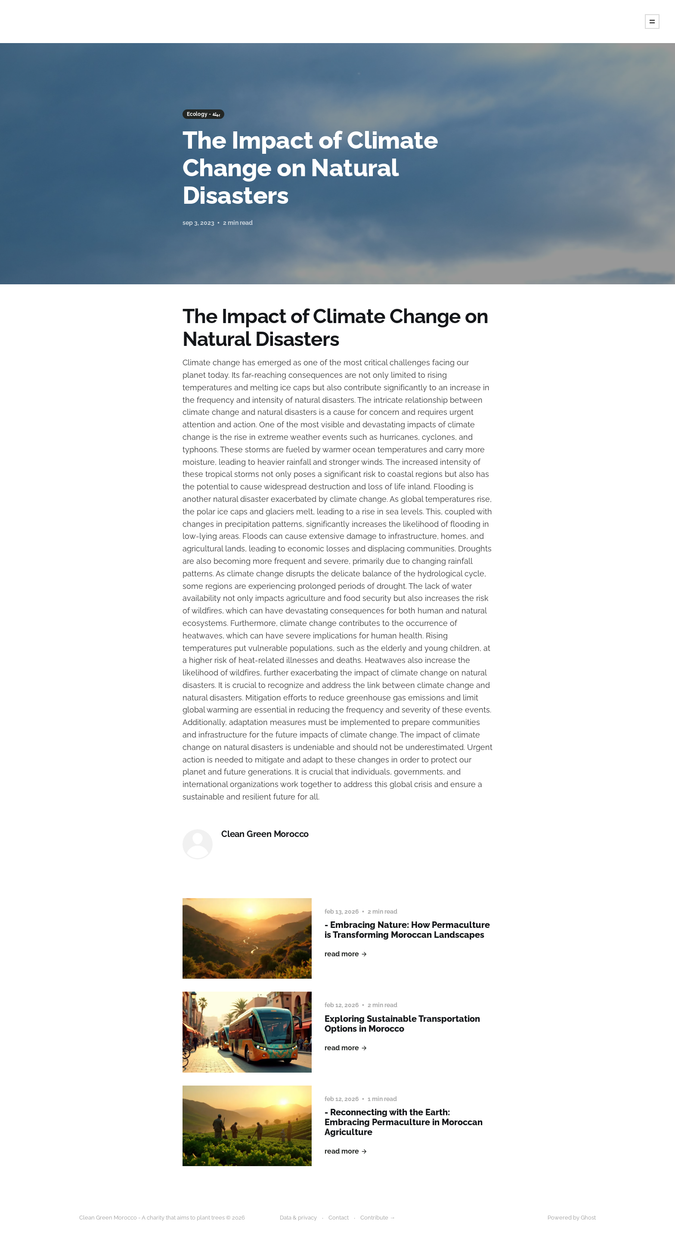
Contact (338, 1217)
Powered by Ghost (572, 1217)
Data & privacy (298, 1217)
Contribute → (377, 1217)
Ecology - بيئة (203, 114)
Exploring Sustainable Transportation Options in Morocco (402, 1024)
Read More (346, 954)
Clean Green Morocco (265, 834)
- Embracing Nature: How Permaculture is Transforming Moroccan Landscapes (407, 930)
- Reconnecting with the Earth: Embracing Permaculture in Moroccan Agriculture (404, 1122)
